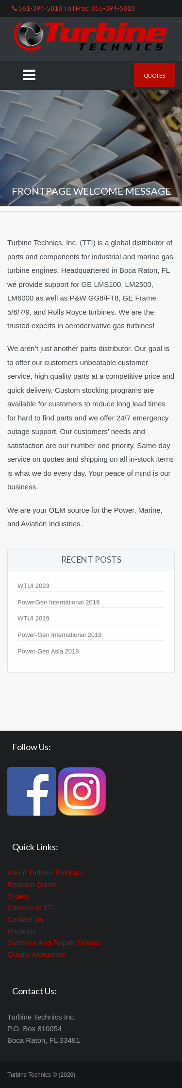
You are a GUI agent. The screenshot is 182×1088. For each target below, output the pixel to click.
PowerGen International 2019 (58, 602)
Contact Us (25, 919)
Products (21, 931)
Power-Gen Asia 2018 (48, 651)
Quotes (154, 75)
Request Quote (31, 884)
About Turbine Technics (45, 873)
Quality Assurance (36, 954)
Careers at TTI (30, 908)
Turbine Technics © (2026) (41, 1074)
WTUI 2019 (33, 618)
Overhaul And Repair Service (54, 942)
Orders (18, 896)
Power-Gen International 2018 (59, 634)
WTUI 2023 (33, 585)
